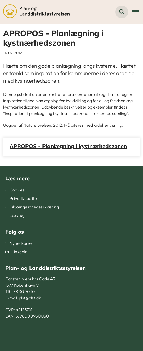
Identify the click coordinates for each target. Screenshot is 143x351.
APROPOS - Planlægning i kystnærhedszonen (68, 146)
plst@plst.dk (30, 298)
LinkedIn (20, 251)
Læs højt (18, 215)
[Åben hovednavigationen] (137, 12)
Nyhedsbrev (21, 243)
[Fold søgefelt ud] (121, 12)
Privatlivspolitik (23, 198)
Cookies (17, 189)
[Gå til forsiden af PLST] (35, 12)
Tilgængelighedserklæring (34, 206)
